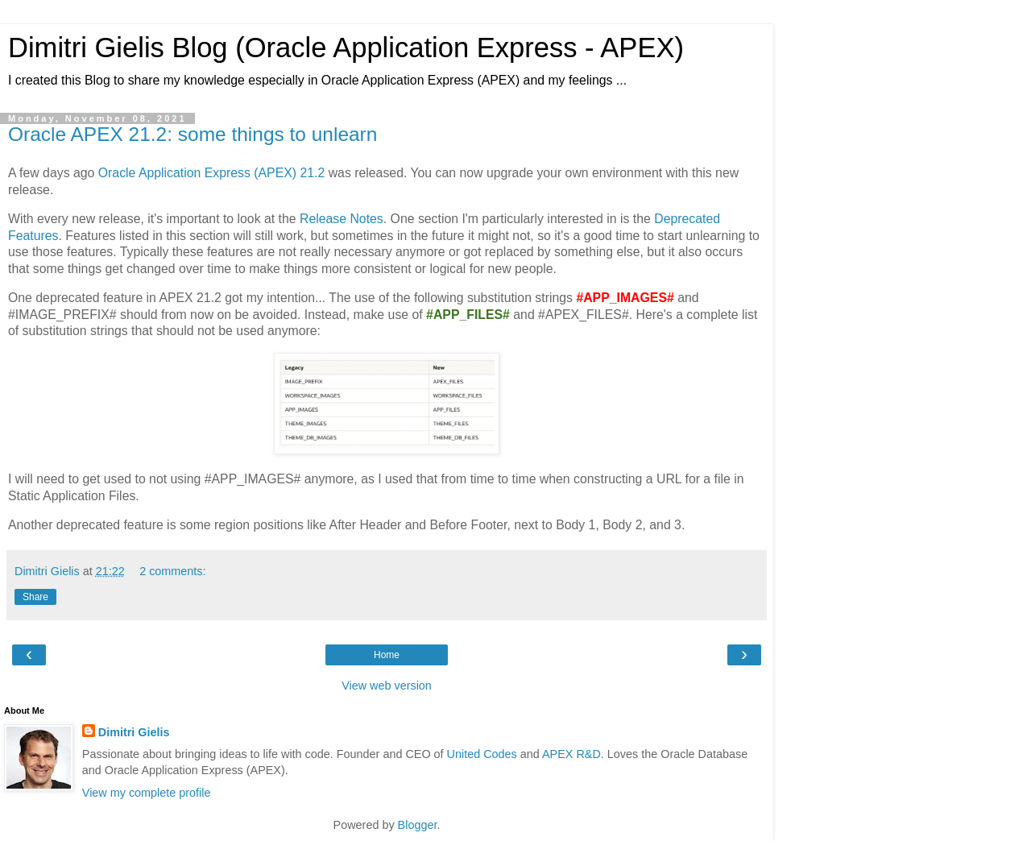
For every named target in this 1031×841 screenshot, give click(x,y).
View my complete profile (146, 792)
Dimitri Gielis (134, 732)
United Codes (482, 754)
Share (35, 597)
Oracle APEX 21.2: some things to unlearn (192, 134)
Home (387, 655)
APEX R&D (571, 754)
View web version (387, 685)
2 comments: (172, 571)
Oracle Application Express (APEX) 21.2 (211, 173)
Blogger (417, 824)
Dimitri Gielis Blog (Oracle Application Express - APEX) (346, 47)
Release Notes (341, 219)
